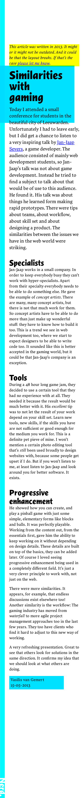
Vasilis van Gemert (27, 680)
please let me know (34, 63)
